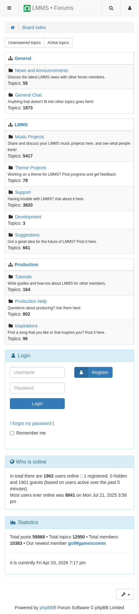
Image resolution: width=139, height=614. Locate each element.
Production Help (31, 301)
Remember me (28, 432)
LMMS (21, 124)
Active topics (58, 42)
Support (23, 192)
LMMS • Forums (48, 8)
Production (26, 264)
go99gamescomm (87, 543)
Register (91, 372)
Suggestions (27, 235)
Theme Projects (30, 167)
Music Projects (29, 136)
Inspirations (26, 325)
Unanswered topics (24, 42)
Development (28, 216)
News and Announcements (41, 70)
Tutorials (23, 276)
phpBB (46, 607)
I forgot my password (30, 423)
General (23, 58)
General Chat (28, 95)
